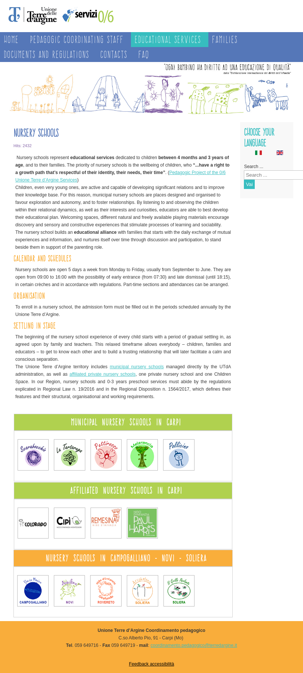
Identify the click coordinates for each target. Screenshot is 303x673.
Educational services (168, 39)
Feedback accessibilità (151, 664)
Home (11, 39)
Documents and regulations (46, 54)
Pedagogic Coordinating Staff (76, 39)
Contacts (113, 54)
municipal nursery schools (137, 366)
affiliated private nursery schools (103, 374)
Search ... (253, 166)
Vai (249, 184)
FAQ (143, 54)
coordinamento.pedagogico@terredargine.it (193, 645)
